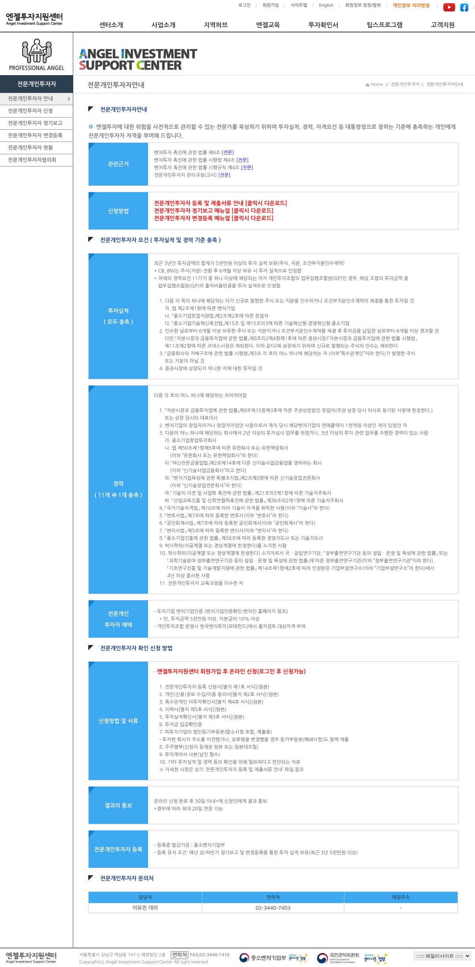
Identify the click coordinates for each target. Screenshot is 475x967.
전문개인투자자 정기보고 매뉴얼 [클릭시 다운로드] (214, 211)
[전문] (228, 152)
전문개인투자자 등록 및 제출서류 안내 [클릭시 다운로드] (220, 203)
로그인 (244, 5)
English (326, 5)
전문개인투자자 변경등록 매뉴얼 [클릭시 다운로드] (214, 218)
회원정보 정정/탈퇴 (363, 5)
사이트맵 (299, 5)
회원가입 (270, 5)
